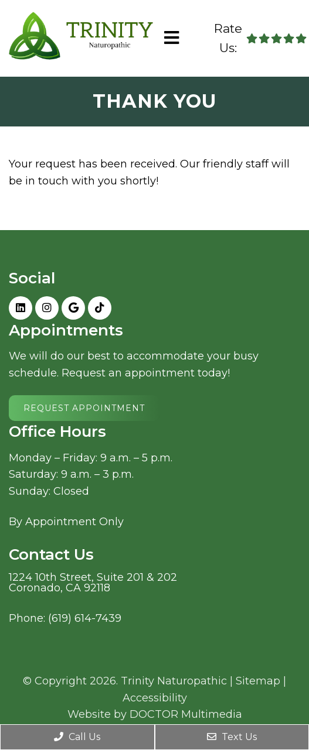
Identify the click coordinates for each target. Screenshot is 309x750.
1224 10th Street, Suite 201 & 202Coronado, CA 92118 (93, 582)
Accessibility (155, 698)
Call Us (77, 736)
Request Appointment (84, 408)
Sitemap (258, 681)
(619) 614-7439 (84, 618)
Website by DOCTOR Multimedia (154, 714)
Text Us (232, 736)
